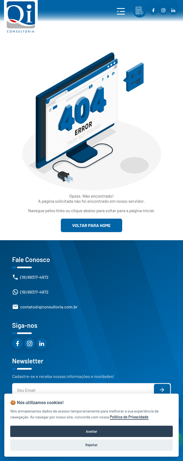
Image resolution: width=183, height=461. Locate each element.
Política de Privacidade (129, 417)
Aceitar (91, 431)
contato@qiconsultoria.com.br (49, 306)
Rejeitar (91, 445)
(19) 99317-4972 (34, 277)
